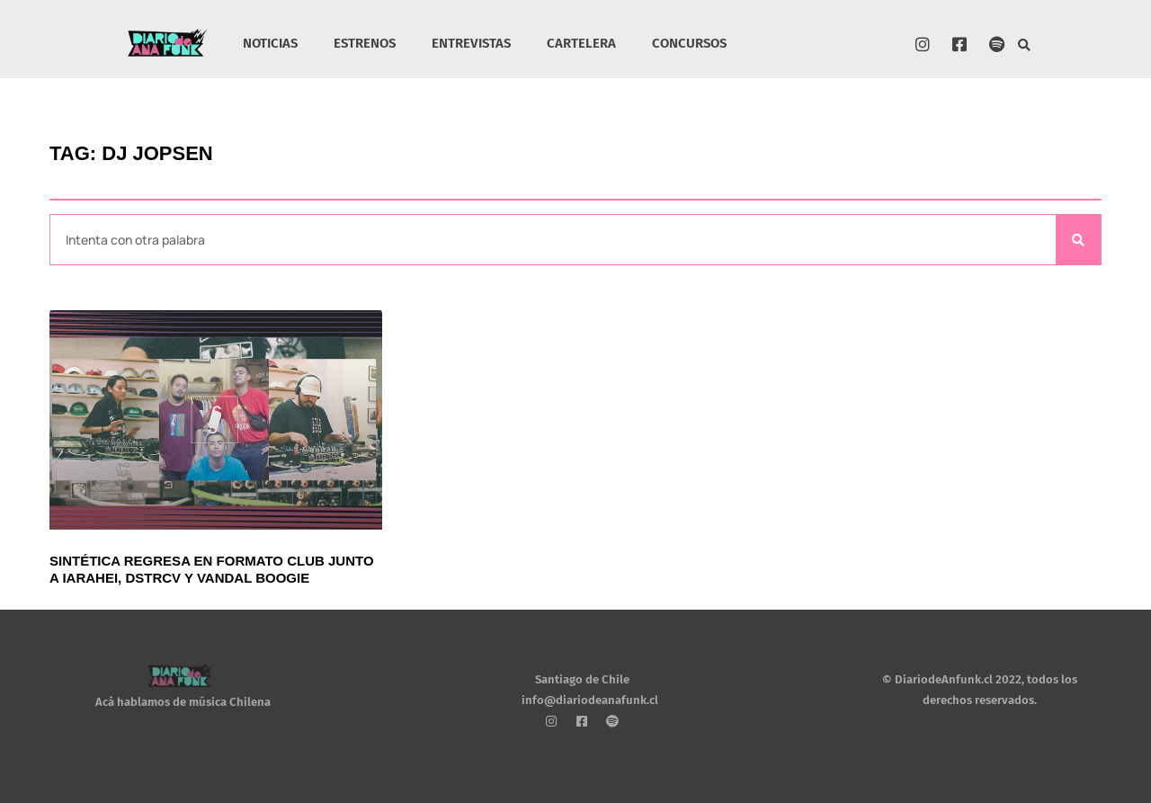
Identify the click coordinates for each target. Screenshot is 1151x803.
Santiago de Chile (582, 679)
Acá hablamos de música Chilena (183, 702)
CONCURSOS (689, 43)
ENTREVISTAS (471, 43)
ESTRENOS (365, 43)
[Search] (1078, 239)
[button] (1024, 45)
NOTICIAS (270, 43)
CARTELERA (581, 43)
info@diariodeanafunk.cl (590, 700)
